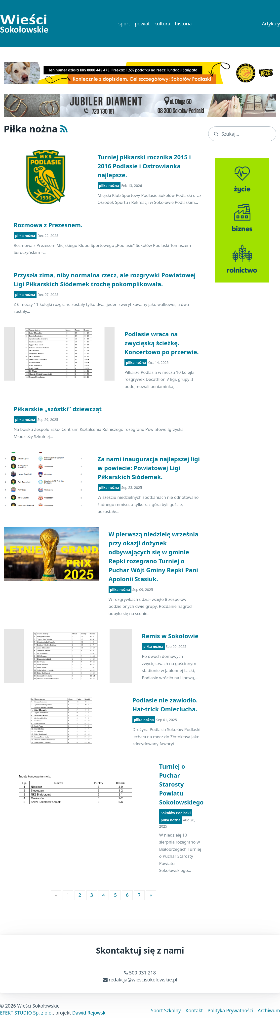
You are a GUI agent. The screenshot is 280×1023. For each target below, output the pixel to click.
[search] (242, 133)
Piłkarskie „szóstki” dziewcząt (58, 409)
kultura (162, 23)
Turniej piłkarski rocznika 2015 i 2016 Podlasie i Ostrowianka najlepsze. (144, 166)
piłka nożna (109, 185)
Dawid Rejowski (89, 1013)
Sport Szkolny (166, 1010)
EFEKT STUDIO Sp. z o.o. (26, 1013)
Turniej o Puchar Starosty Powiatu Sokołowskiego (181, 784)
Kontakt (194, 1010)
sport (124, 23)
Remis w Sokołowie (170, 636)
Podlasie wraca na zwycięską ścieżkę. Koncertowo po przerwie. (161, 343)
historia (183, 23)
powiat (142, 23)
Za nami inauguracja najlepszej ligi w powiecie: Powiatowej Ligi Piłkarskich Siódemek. (149, 468)
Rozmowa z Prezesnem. (48, 225)
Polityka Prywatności (230, 1010)
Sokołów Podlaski (175, 812)
